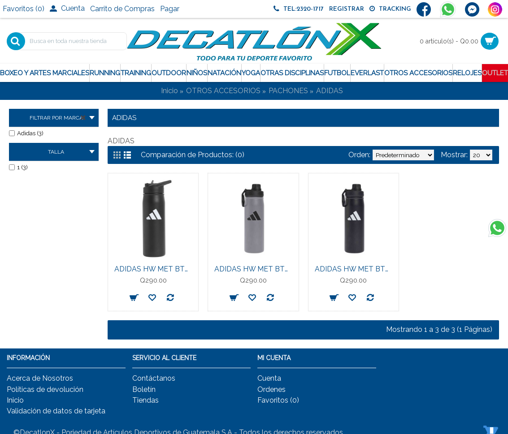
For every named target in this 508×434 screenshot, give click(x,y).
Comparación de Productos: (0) (192, 154)
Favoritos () (278, 400)
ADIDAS (329, 90)
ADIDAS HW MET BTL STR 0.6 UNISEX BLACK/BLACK (154, 269)
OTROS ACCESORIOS (223, 90)
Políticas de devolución (45, 389)
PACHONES (288, 90)
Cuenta (269, 378)
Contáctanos (153, 378)
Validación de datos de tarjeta (56, 411)
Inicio (169, 90)
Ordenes (271, 389)
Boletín (144, 389)
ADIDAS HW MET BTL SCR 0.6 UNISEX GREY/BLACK (254, 269)
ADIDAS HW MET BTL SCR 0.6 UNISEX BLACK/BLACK (355, 269)
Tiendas (145, 400)
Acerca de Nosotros (40, 378)
